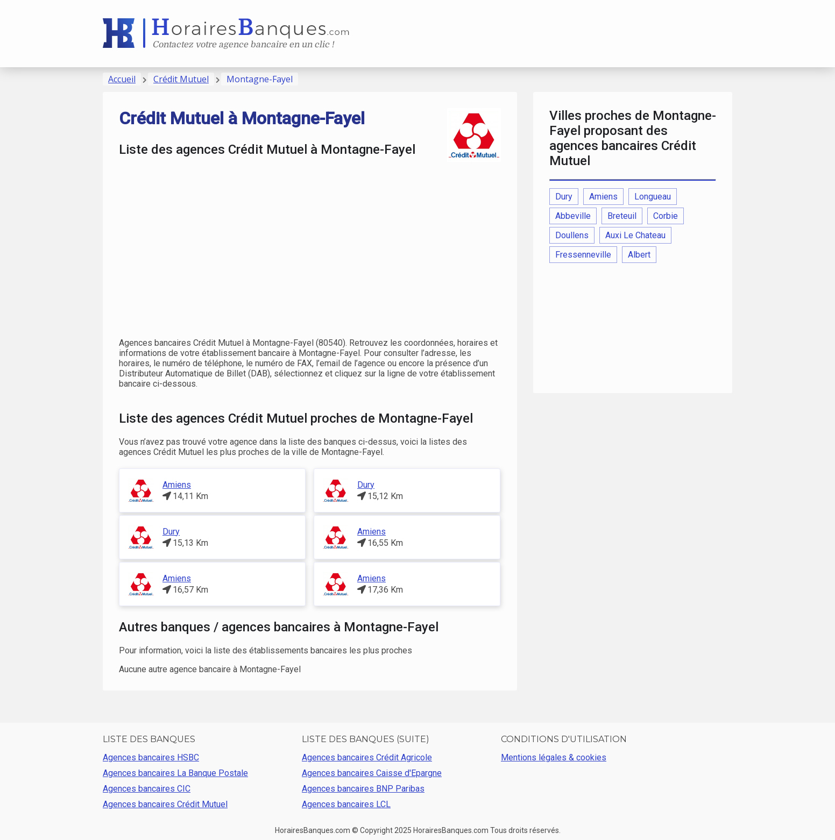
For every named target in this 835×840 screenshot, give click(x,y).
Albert (639, 255)
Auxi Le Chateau (635, 235)
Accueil (122, 79)
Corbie (665, 216)
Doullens (572, 235)
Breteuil (621, 216)
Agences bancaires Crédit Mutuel (165, 804)
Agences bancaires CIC (146, 789)
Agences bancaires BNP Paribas (363, 789)
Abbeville (573, 216)
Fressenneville (583, 255)
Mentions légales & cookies (553, 757)
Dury (365, 485)
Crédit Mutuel (181, 79)
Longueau (652, 196)
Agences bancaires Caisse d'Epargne (372, 773)
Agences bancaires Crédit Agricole (367, 757)
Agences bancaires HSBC (151, 757)
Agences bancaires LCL (346, 804)
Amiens (176, 485)
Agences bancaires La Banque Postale (175, 773)
